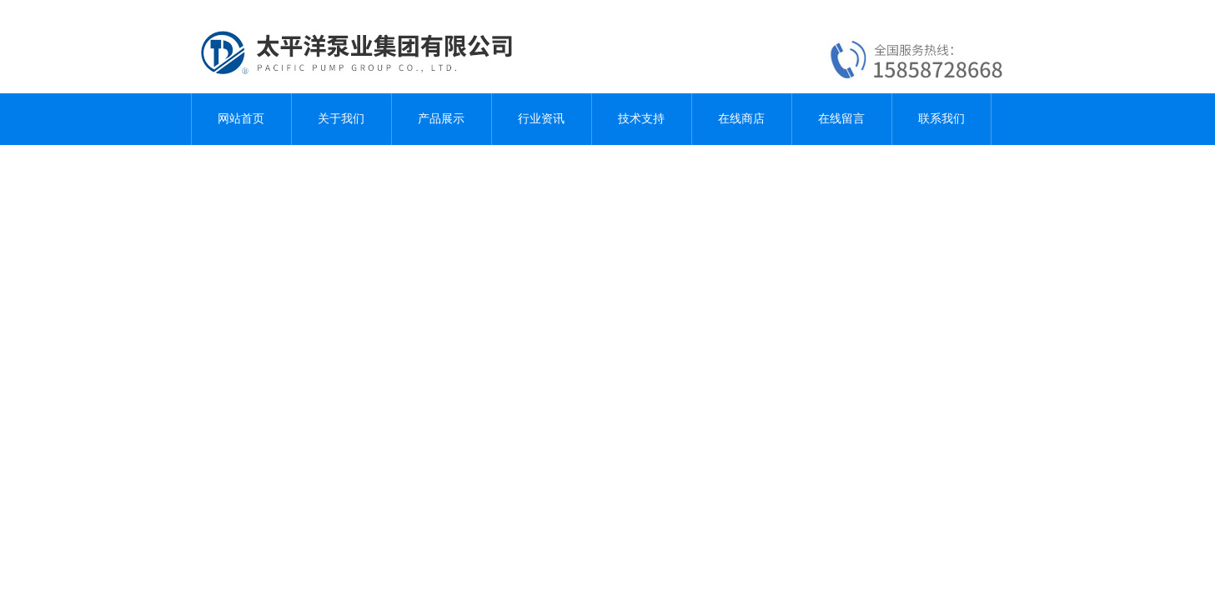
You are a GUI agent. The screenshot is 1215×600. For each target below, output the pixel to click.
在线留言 (841, 118)
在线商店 (741, 118)
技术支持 (641, 118)
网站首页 (241, 118)
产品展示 (441, 118)
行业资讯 (541, 118)
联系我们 (941, 118)
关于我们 (341, 118)
